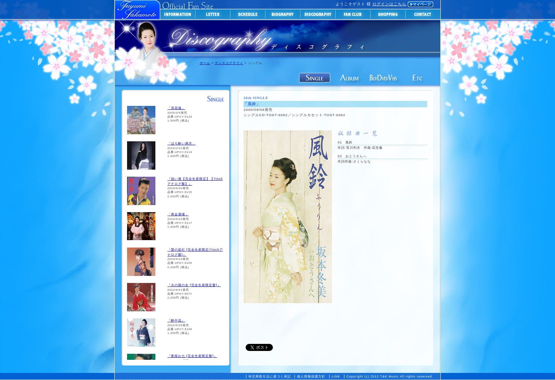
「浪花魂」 (176, 108)
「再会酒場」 (178, 214)
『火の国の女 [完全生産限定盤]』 (194, 285)
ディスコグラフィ (229, 63)
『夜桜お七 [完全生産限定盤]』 (192, 356)
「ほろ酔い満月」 (181, 143)
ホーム (205, 63)
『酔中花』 (176, 320)
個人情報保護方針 (311, 376)
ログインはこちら (389, 4)
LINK (336, 376)
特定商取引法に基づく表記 (269, 376)
